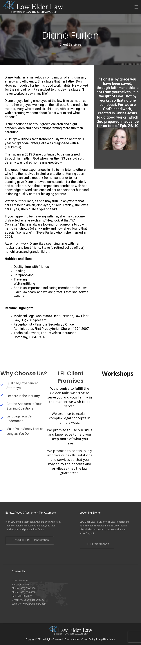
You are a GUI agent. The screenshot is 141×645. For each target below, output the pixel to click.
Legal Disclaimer (106, 639)
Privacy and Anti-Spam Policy (80, 639)
